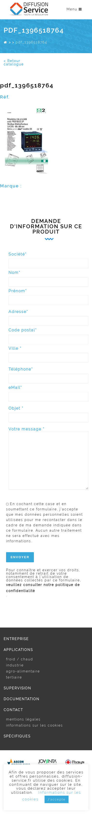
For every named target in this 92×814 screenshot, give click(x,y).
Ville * (48, 352)
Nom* (48, 277)
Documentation (21, 699)
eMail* (48, 392)
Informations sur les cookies (34, 725)
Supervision (17, 688)
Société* (48, 258)
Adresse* (48, 316)
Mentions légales (23, 719)
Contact (13, 710)
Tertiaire (14, 677)
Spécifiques (17, 736)
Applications (18, 650)
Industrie (15, 665)
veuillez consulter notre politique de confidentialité (43, 588)
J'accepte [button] (56, 799)
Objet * (48, 412)
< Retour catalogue (14, 62)
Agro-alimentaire (23, 671)
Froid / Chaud (19, 659)
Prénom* (48, 295)
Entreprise (16, 639)
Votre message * (48, 459)
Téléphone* (48, 373)
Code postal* (48, 334)
